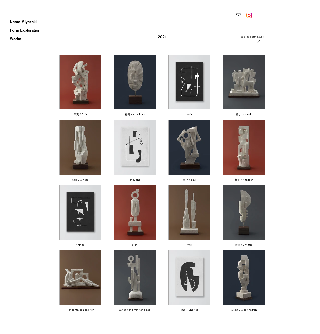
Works (15, 39)
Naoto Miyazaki (23, 22)
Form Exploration (25, 30)
